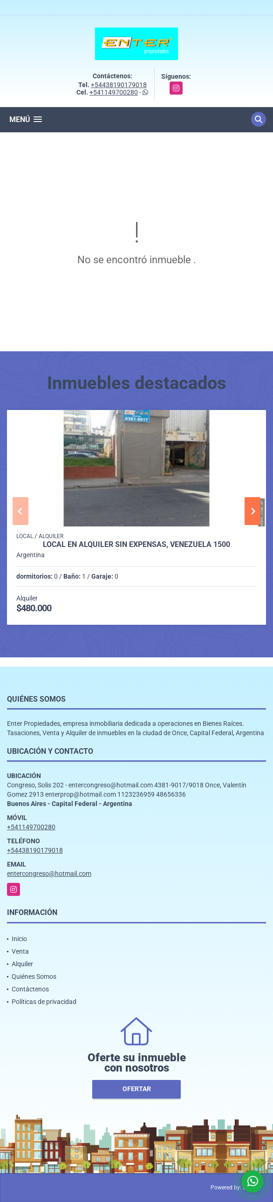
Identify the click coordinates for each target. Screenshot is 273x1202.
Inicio (19, 938)
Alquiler (22, 964)
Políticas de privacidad (44, 1001)
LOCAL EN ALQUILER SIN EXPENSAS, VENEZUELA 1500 (136, 544)
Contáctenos (30, 989)
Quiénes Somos (34, 976)
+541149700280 (113, 92)
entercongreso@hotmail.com (49, 873)
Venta (20, 951)
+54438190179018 (119, 85)
